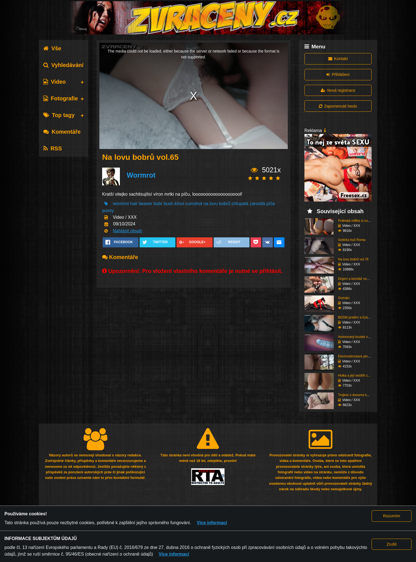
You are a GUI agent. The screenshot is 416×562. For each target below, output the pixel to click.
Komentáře (61, 132)
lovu (214, 203)
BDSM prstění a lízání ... (356, 317)
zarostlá (257, 203)
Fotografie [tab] (60, 98)
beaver (145, 203)
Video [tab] (54, 82)
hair (134, 203)
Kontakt (338, 58)
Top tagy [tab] (59, 115)
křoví (179, 203)
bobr (157, 203)
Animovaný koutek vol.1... (357, 337)
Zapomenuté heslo (338, 106)
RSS (52, 148)
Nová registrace (338, 90)
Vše (52, 48)
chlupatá (239, 203)
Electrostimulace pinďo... (356, 356)
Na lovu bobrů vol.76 (353, 259)
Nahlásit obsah (127, 230)
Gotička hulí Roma (351, 240)
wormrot (121, 203)
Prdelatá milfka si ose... (355, 221)
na (206, 203)
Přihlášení (337, 74)
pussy (108, 210)
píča (270, 203)
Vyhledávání (63, 65)
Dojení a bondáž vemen (355, 279)
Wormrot (141, 175)
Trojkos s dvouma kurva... (357, 395)
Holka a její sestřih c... (354, 375)
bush (168, 203)
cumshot (193, 203)
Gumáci (343, 298)
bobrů (224, 203)
